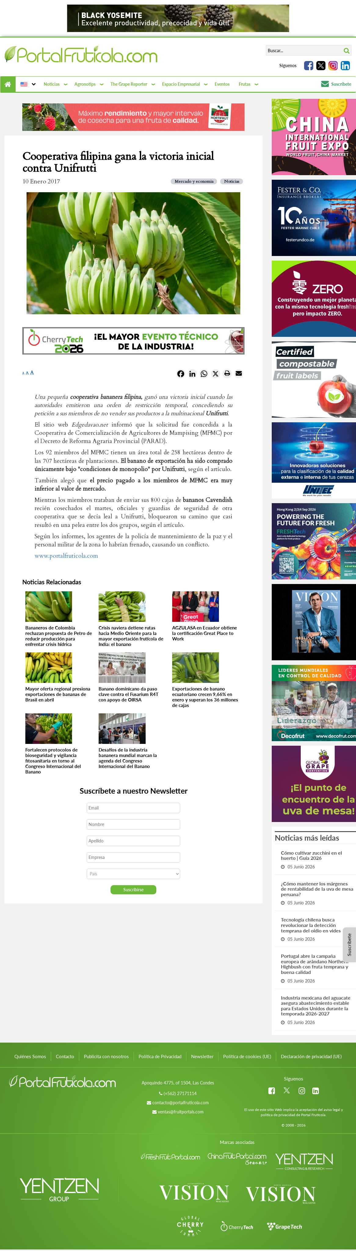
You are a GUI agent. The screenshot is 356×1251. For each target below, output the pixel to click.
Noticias (52, 84)
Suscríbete (336, 84)
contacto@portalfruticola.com (180, 1102)
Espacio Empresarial (181, 84)
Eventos (222, 84)
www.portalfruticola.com (66, 556)
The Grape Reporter (129, 84)
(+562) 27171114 (180, 1093)
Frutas (244, 84)
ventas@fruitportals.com (181, 1111)
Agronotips (85, 84)
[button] (27, 84)
